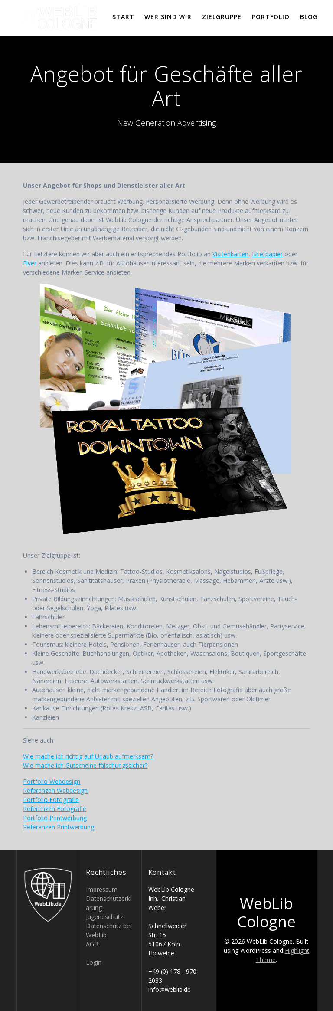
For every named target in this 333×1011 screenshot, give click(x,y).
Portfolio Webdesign (51, 781)
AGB (92, 944)
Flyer (29, 263)
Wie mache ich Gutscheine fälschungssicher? (85, 765)
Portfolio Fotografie (51, 799)
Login (93, 962)
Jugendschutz (104, 917)
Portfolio (271, 17)
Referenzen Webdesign (55, 790)
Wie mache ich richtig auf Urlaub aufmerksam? (88, 756)
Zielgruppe (222, 17)
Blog (309, 17)
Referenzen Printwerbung (58, 827)
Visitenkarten (230, 254)
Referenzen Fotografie (54, 809)
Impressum (102, 889)
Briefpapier (267, 254)
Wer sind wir (168, 17)
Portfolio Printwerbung (55, 818)
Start (123, 17)
